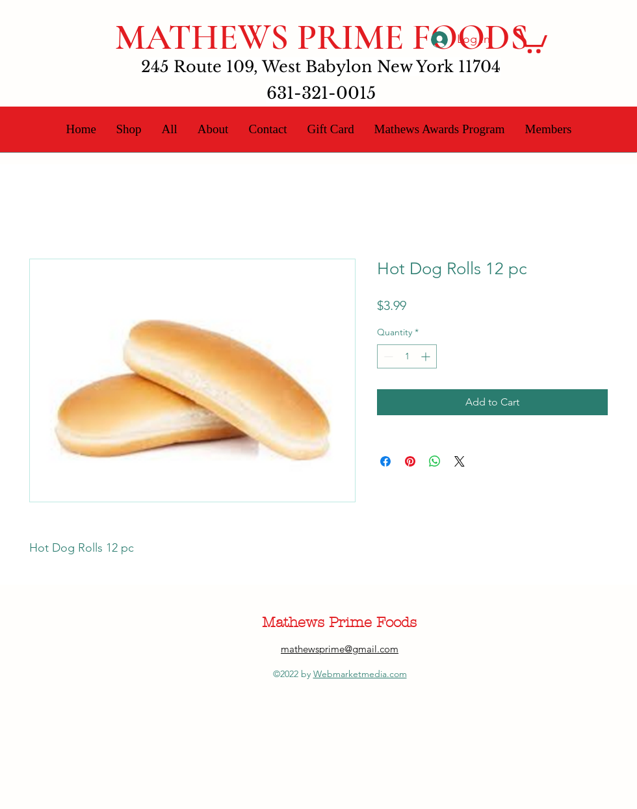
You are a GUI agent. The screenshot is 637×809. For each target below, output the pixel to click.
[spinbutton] (407, 356)
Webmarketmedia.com (360, 674)
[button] (531, 39)
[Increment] (427, 356)
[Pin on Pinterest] (410, 461)
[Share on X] (459, 461)
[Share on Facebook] (385, 461)
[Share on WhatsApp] (435, 461)
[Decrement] (387, 356)
